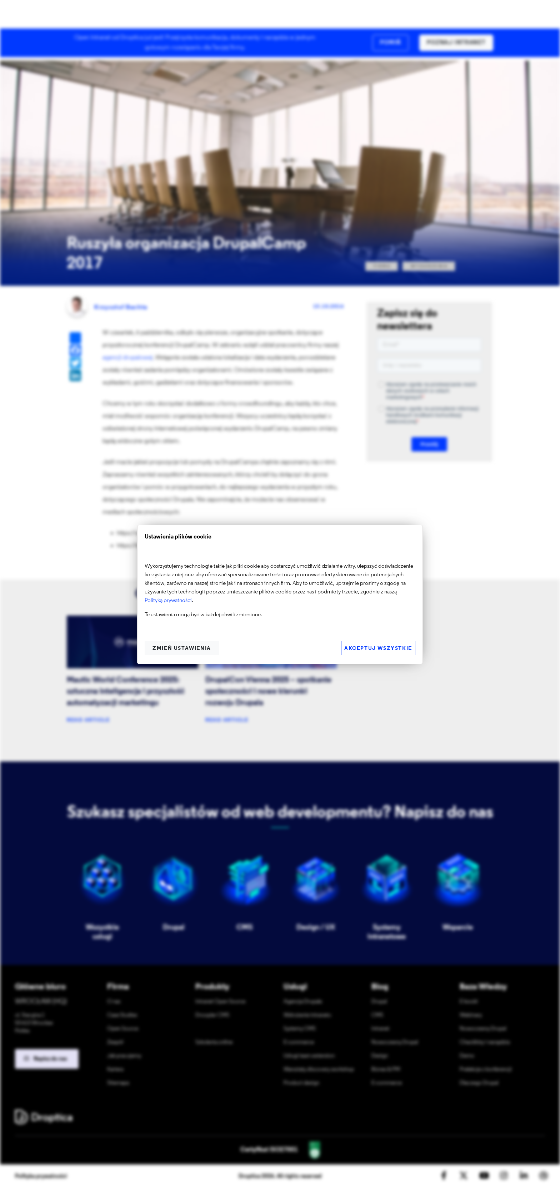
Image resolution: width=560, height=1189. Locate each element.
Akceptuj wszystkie (378, 648)
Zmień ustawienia (181, 648)
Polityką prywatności (168, 600)
